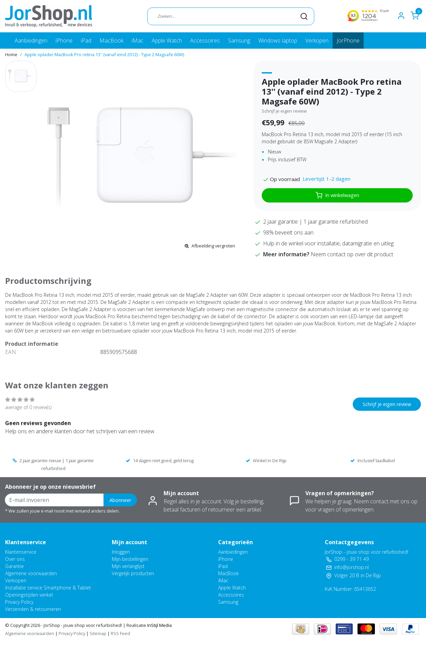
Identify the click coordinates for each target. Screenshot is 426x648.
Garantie (14, 566)
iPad (86, 40)
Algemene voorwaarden (31, 573)
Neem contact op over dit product (352, 254)
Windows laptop (277, 40)
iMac (137, 40)
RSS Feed (120, 633)
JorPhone (348, 40)
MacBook (111, 40)
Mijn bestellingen (130, 559)
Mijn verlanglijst (128, 566)
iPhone (64, 40)
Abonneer (120, 500)
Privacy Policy (19, 602)
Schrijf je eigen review (284, 111)
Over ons (15, 559)
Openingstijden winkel (29, 595)
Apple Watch (167, 40)
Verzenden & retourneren (33, 609)
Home (11, 54)
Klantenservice (20, 552)
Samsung (239, 40)
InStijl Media (159, 625)
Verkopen (317, 40)
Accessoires (205, 40)
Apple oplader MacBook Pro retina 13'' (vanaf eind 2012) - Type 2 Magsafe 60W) (104, 54)
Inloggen (121, 552)
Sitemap (98, 633)
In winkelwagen (337, 195)
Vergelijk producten (133, 573)
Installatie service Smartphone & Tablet (48, 587)
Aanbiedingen (31, 40)
